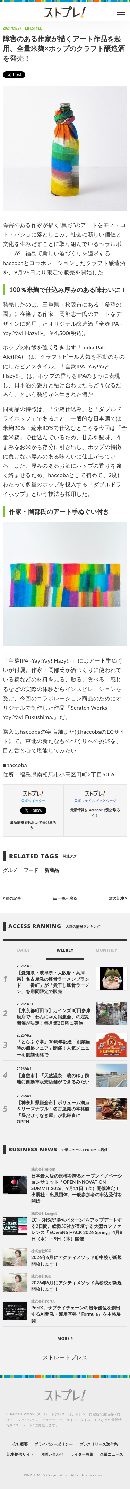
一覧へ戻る (65, 898)
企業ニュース (111, 1454)
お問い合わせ (52, 1454)
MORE (65, 1338)
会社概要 (20, 1444)
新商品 (51, 870)
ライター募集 (81, 1454)
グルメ (10, 870)
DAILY (23, 950)
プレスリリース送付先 (98, 1444)
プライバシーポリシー (53, 1444)
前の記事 (12, 898)
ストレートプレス (65, 1357)
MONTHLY (107, 950)
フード (31, 870)
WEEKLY (65, 950)
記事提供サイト (20, 1454)
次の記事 (118, 898)
